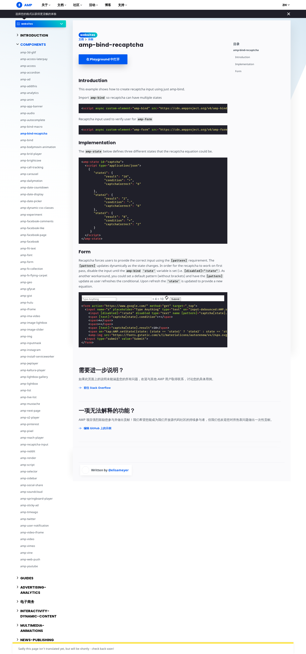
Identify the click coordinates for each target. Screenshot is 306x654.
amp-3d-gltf (28, 52)
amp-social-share (31, 485)
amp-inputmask (30, 343)
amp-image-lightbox (33, 322)
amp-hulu (26, 302)
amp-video (27, 539)
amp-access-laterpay (33, 59)
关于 (46, 5)
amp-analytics (29, 93)
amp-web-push (30, 559)
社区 (77, 5)
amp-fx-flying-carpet (33, 275)
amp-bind (26, 140)
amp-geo (26, 282)
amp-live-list (28, 397)
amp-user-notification (34, 525)
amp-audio (27, 113)
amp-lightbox (29, 383)
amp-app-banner (31, 106)
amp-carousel (29, 174)
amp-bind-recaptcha (33, 133)
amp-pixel (26, 431)
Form (238, 71)
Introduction (242, 57)
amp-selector (28, 471)
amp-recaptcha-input (34, 444)
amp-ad (25, 79)
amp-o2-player (29, 417)
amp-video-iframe (32, 532)
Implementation (244, 64)
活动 (93, 5)
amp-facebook (29, 241)
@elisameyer (118, 470)
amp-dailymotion (31, 181)
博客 (108, 5)
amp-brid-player (31, 154)
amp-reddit (27, 451)
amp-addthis (28, 86)
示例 (90, 39)
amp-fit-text (28, 248)
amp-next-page (30, 410)
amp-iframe (28, 309)
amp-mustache (30, 404)
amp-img (26, 336)
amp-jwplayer (29, 363)
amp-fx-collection (31, 269)
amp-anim (27, 99)
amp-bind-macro (31, 126)
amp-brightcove (30, 160)
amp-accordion (30, 72)
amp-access (28, 66)
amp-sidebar (28, 478)
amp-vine (26, 553)
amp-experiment (31, 214)
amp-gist (26, 295)
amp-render (28, 458)
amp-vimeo (27, 546)
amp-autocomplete (32, 120)
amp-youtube (29, 566)
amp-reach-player (32, 437)
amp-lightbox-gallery (34, 377)
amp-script (27, 465)
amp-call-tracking (31, 167)
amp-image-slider (32, 329)
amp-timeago (29, 512)
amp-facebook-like (32, 228)
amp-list (25, 390)
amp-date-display (31, 194)
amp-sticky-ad (29, 505)
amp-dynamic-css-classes (37, 208)
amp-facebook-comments (36, 221)
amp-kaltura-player (32, 370)
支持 (122, 5)
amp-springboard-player (36, 498)
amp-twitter (28, 519)
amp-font (26, 255)
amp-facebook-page (33, 235)
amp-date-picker (31, 201)
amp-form (26, 262)
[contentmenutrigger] (260, 43)
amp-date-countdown (34, 187)
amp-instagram (30, 350)
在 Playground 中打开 (103, 59)
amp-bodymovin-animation (38, 147)
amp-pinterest (29, 424)
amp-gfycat (27, 289)
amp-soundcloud (31, 492)
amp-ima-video (30, 316)
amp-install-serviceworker (37, 356)
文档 (61, 5)
